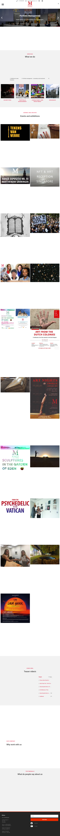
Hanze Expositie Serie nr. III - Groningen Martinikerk (49, 686)
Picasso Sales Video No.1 (44, 680)
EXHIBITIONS (7, 100)
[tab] (45, 680)
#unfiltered (42, 696)
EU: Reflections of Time (44, 689)
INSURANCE (52, 100)
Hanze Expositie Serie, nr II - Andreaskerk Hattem (49, 693)
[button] (58, 3)
